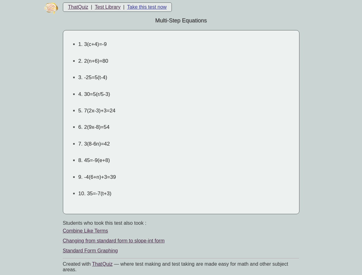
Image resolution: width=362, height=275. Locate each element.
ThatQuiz (78, 7)
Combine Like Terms (85, 230)
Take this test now (147, 7)
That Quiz (102, 264)
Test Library (107, 7)
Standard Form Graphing (90, 250)
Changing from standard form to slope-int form (114, 240)
